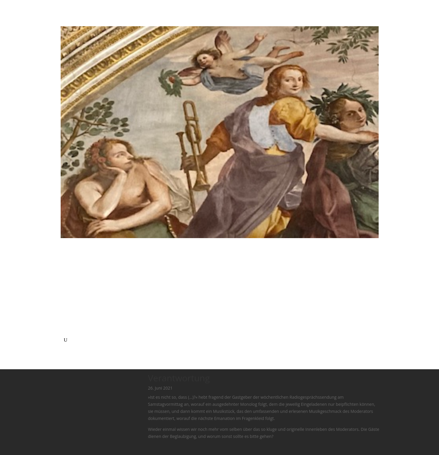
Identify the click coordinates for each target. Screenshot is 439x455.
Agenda (71, 283)
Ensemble (73, 304)
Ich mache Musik (80, 276)
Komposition (76, 311)
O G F (69, 325)
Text (68, 318)
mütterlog (73, 332)
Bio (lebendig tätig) (82, 290)
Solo (68, 297)
